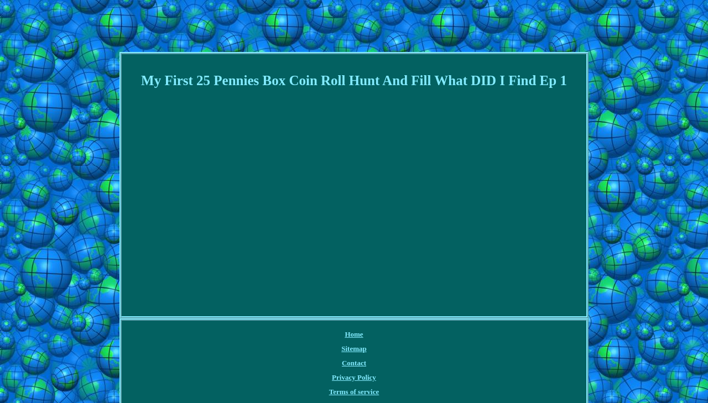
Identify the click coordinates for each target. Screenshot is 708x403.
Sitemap (354, 348)
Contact (354, 363)
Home (354, 334)
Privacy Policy (354, 377)
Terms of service (354, 392)
